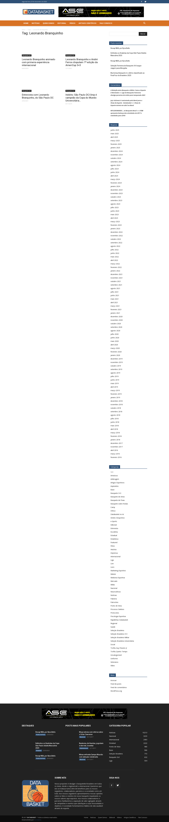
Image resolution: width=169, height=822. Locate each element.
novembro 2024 (117, 155)
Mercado (114, 581)
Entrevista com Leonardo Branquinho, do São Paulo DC (38, 96)
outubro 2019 (116, 366)
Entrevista (114, 528)
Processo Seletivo (117, 609)
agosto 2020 (115, 330)
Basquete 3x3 (27, 55)
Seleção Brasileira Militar (120, 637)
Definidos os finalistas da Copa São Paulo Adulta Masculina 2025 (128, 54)
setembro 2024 (116, 162)
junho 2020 (115, 338)
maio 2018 (115, 425)
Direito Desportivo (118, 518)
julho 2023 (115, 207)
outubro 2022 (116, 239)
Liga (112, 560)
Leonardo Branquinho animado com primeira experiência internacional (38, 62)
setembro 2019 (116, 369)
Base (112, 490)
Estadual (114, 535)
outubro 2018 (116, 408)
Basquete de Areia (118, 497)
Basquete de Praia (118, 500)
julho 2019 (115, 376)
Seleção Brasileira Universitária (122, 641)
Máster (113, 574)
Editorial (62, 23)
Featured (114, 542)
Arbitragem (115, 479)
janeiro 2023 (115, 228)
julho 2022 (115, 250)
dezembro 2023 (117, 190)
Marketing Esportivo (118, 570)
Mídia (113, 585)
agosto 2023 (115, 204)
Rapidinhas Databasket (119, 620)
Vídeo (113, 665)
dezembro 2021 (117, 274)
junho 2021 (115, 295)
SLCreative (37, 820)
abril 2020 (114, 345)
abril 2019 (114, 387)
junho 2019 (115, 380)
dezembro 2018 (117, 401)
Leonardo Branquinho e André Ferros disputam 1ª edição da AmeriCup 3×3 (81, 62)
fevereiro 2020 (116, 352)
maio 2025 (115, 133)
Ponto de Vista (116, 606)
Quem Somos (48, 23)
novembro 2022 (117, 235)
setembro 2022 (116, 243)
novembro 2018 (117, 404)
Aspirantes (115, 486)
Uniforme (114, 658)
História (113, 549)
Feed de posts (116, 684)
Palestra (114, 599)
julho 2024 (115, 169)
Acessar (114, 680)
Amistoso (114, 475)
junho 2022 (115, 253)
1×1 (112, 472)
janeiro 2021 (115, 313)
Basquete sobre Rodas (119, 504)
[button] (144, 23)
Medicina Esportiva (118, 578)
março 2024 (115, 179)
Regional (114, 623)
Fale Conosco (106, 23)
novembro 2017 (117, 447)
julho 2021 (115, 292)
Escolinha (114, 532)
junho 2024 (115, 172)
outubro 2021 (116, 281)
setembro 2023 (116, 200)
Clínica (113, 511)
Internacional (115, 556)
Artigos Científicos (87, 23)
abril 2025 (114, 137)
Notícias (36, 23)
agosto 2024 (115, 165)
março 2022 (115, 264)
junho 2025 (115, 130)
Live (112, 563)
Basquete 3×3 (116, 493)
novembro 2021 (117, 278)
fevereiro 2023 (116, 225)
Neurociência (116, 592)
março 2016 (115, 454)
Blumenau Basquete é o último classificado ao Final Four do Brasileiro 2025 (128, 74)
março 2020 (115, 348)
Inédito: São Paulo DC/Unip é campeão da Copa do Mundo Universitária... (81, 97)
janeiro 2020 (115, 355)
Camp (113, 507)
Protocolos (115, 613)
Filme (113, 546)
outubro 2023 (116, 197)
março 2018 (115, 433)
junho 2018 (115, 422)
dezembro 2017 (117, 443)
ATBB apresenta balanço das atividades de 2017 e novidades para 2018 (127, 113)
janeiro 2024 (115, 186)
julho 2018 (115, 418)
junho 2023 (115, 211)
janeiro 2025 (115, 148)
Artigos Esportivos (117, 482)
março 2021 (115, 306)
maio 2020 (115, 341)
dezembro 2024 (117, 151)
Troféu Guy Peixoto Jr (119, 648)
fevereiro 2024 (116, 183)
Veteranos (114, 662)
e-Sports (114, 521)
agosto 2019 (115, 373)
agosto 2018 (115, 415)
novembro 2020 (117, 320)
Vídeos (72, 23)
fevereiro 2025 (116, 144)
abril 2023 (114, 218)
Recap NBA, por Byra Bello (120, 48)
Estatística (114, 539)
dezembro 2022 (117, 232)
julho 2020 (115, 334)
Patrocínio (114, 602)
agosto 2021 (115, 288)
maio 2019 (115, 383)
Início (23, 30)
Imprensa (114, 553)
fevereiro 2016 (116, 457)
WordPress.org (116, 691)
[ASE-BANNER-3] (84, 713)
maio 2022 (115, 257)
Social (113, 644)
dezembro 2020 (117, 316)
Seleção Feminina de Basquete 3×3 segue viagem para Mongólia (126, 67)
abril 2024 (114, 176)
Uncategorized (116, 655)
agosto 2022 (115, 246)
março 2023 (115, 221)
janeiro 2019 (115, 397)
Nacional (114, 588)
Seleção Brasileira (117, 630)
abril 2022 (114, 260)
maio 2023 (115, 214)
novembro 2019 (117, 362)
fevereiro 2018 (116, 436)
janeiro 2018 (115, 440)
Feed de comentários (119, 687)
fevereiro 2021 (116, 309)
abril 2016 (114, 450)
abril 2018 (114, 429)
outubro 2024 (116, 158)
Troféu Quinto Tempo (119, 651)
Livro (112, 567)
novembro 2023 (117, 193)
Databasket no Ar (117, 514)
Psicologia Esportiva (118, 616)
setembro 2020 (116, 327)
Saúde (113, 627)
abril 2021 (114, 302)
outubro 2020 (116, 323)
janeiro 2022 (115, 271)
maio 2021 (115, 299)
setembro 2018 (116, 411)
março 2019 (115, 390)
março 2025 (115, 140)
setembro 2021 (116, 285)
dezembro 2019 (117, 359)
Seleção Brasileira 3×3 (119, 634)
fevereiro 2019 (116, 394)
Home (25, 23)
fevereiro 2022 (116, 267)
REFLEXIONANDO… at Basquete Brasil (124, 111)
